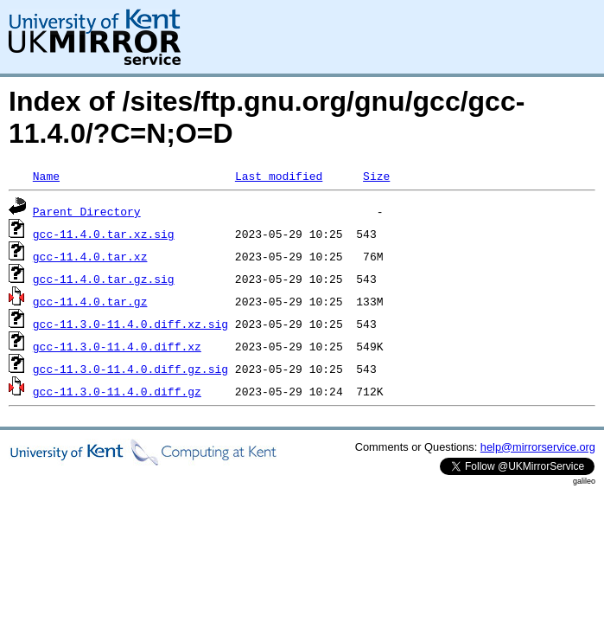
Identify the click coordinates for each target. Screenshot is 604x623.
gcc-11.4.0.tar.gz (90, 301)
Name (46, 175)
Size (376, 175)
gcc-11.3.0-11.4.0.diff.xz (117, 346)
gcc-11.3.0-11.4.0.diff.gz (117, 391)
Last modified (278, 175)
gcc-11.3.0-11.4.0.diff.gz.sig (130, 368)
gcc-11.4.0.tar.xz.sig (104, 233)
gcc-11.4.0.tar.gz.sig (104, 278)
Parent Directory (87, 211)
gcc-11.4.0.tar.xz (90, 256)
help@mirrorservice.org (537, 446)
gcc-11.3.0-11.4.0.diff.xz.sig (130, 323)
